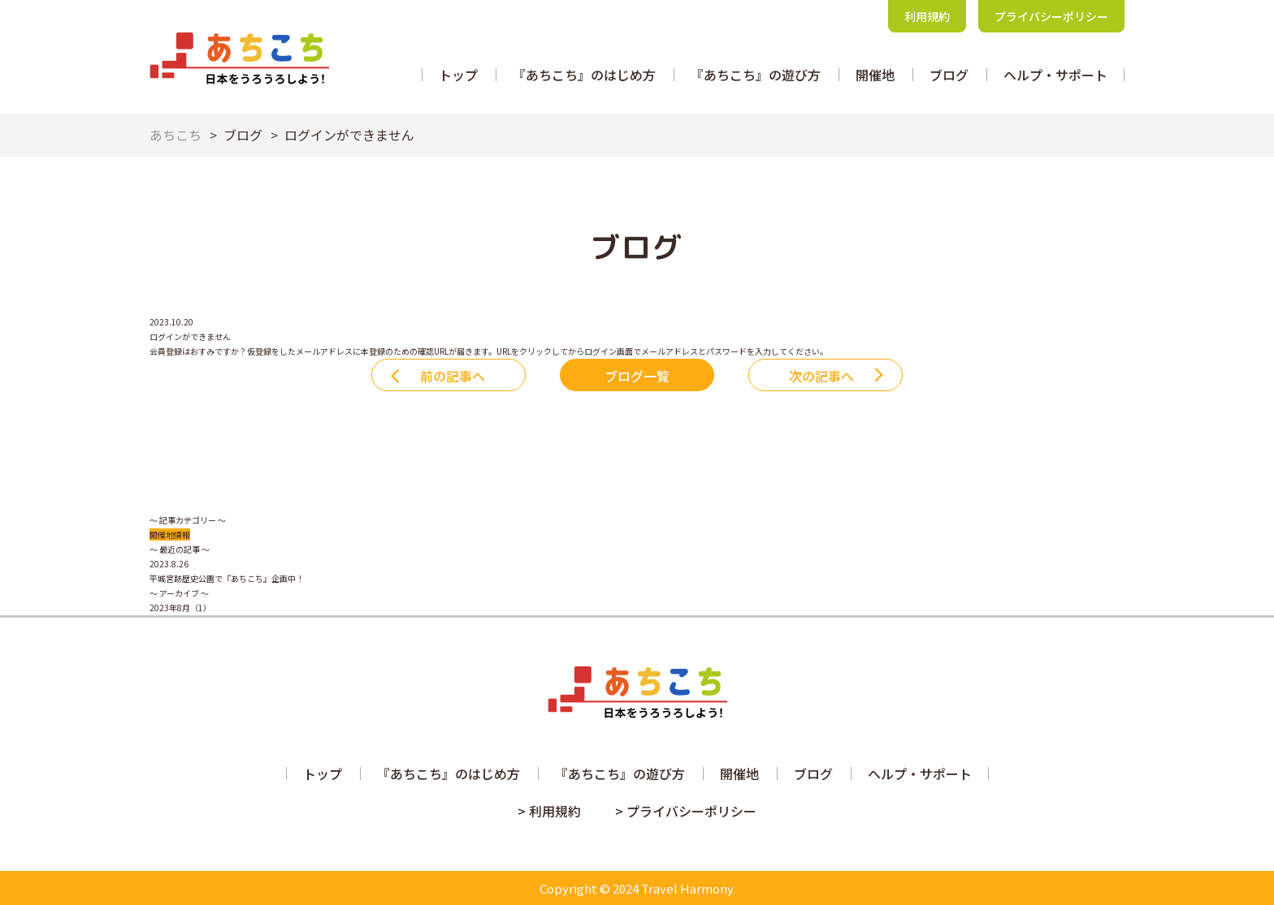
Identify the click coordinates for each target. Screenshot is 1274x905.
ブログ (949, 74)
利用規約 (927, 16)
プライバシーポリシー (1051, 16)
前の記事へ (452, 376)
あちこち (176, 134)
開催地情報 (170, 534)
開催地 (875, 74)
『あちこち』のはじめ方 (584, 74)
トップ (458, 74)
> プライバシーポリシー (685, 811)
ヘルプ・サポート (1055, 74)
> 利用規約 (549, 811)
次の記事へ (821, 376)
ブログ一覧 (637, 376)
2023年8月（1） (180, 607)
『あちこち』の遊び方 (756, 74)
